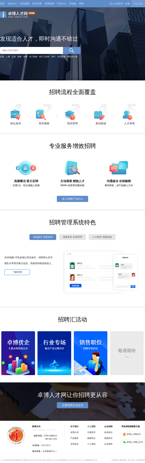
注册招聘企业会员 (72, 405)
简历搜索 (24, 3)
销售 (25, 56)
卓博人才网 (17, 14)
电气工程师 (44, 56)
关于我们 (74, 426)
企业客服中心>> (49, 451)
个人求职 (91, 426)
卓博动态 (74, 444)
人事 (8, 56)
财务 (20, 56)
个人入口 (138, 3)
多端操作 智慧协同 (42, 237)
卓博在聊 (49, 3)
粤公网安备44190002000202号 (69, 460)
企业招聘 (108, 426)
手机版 (72, 3)
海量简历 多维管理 (72, 237)
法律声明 (114, 460)
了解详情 (17, 272)
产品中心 (61, 3)
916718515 (46, 445)
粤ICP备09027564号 (50, 460)
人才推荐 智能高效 (102, 237)
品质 (2, 56)
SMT (53, 56)
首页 (2, 3)
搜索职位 (91, 438)
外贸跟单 (61, 56)
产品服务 (74, 438)
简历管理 (37, 3)
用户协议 (131, 460)
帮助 (81, 3)
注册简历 (91, 432)
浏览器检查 (140, 460)
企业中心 (12, 3)
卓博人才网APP (132, 434)
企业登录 (116, 3)
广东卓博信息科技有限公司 (12, 460)
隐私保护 (123, 460)
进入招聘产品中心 (72, 198)
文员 (14, 56)
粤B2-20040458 (36, 460)
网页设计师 (72, 56)
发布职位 (108, 432)
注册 (127, 3)
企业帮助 (108, 444)
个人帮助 (91, 444)
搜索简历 (108, 438)
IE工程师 (33, 56)
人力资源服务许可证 (89, 460)
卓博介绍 (74, 432)
